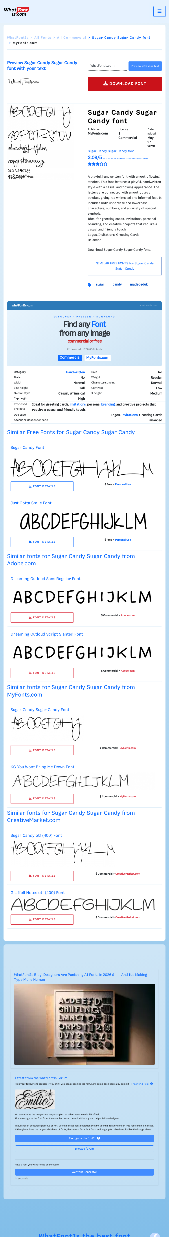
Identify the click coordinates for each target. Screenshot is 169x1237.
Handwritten (75, 372)
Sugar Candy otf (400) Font (36, 835)
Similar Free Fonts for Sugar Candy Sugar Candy (71, 432)
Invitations (129, 415)
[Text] (107, 66)
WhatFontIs (18, 38)
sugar (100, 284)
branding (108, 404)
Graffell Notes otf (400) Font (38, 893)
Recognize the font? (84, 1138)
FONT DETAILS (42, 486)
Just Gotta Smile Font (31, 503)
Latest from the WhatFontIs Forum (41, 1078)
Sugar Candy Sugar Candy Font (40, 710)
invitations (78, 404)
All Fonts (42, 38)
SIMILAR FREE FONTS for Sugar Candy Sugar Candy (125, 266)
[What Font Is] (16, 11)
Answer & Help (143, 1084)
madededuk (139, 284)
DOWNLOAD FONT (124, 83)
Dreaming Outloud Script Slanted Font (47, 634)
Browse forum (84, 1148)
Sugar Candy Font (27, 448)
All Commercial (71, 38)
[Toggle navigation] (159, 11)
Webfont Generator (84, 1172)
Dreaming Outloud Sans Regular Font (46, 579)
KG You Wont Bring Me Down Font (42, 767)
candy (117, 284)
